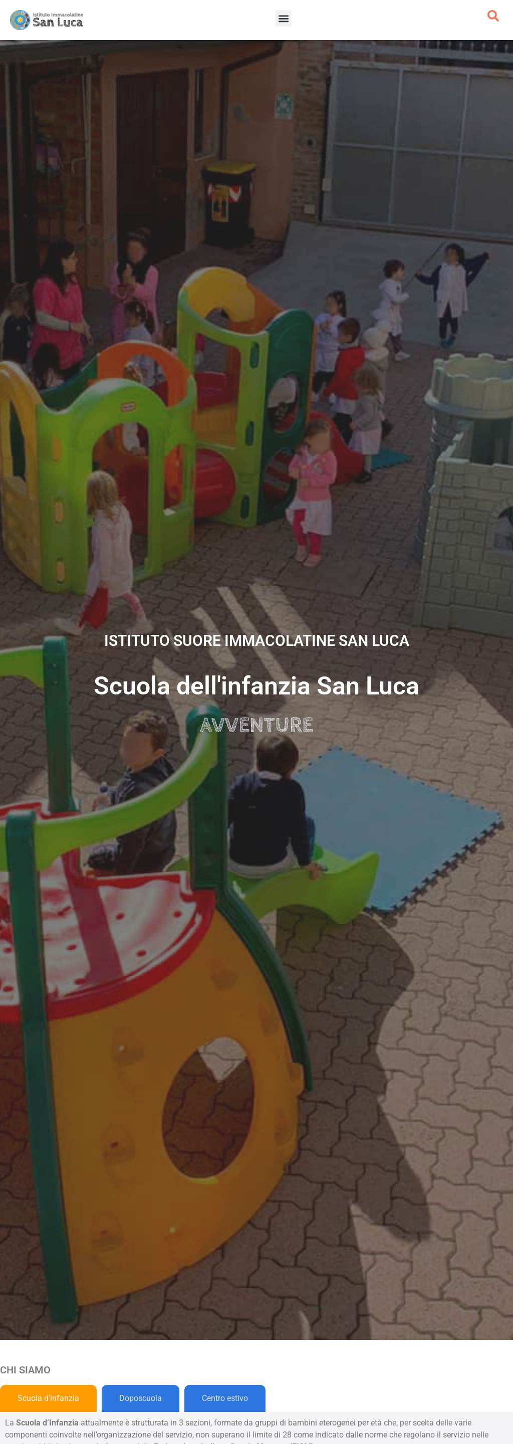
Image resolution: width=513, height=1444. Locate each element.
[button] (283, 18)
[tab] (48, 1398)
